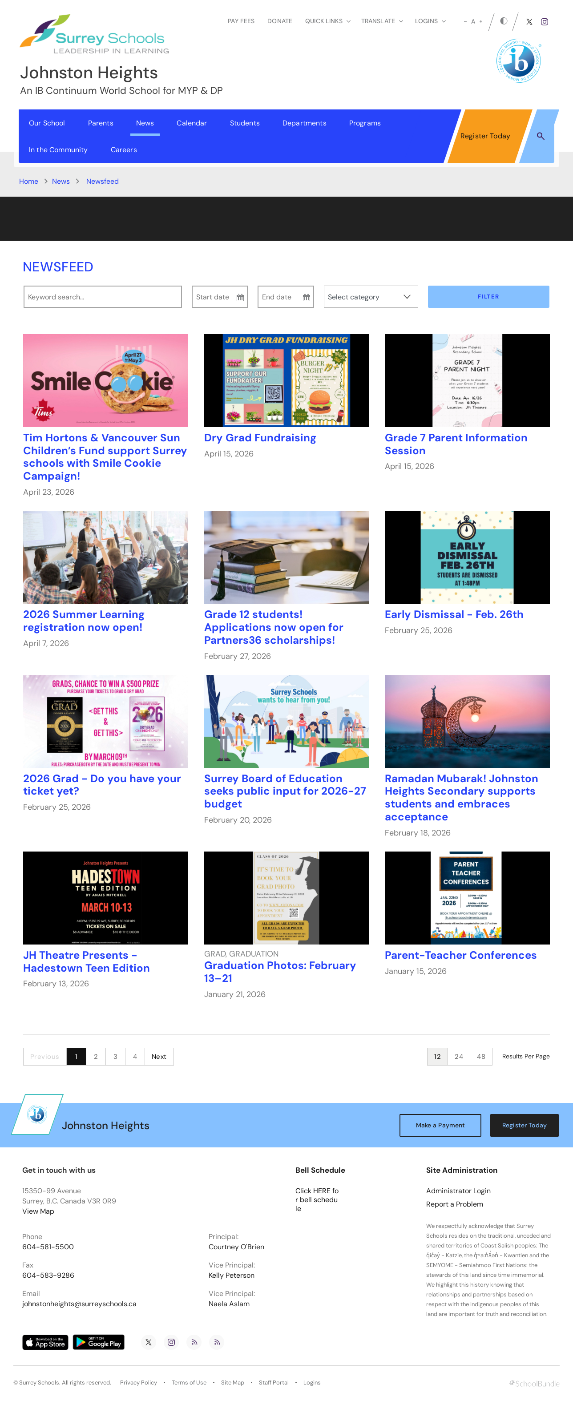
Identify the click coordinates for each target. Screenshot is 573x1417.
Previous (45, 1056)
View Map (38, 1211)
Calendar (192, 123)
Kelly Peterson (231, 1275)
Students (245, 123)
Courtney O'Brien (236, 1247)
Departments (304, 123)
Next (159, 1056)
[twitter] (529, 21)
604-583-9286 (48, 1275)
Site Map (232, 1382)
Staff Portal (274, 1382)
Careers (124, 149)
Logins (312, 1382)
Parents (100, 123)
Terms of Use (189, 1382)
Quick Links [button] (328, 21)
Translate (382, 21)
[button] (541, 136)
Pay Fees (241, 21)
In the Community (58, 149)
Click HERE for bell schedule (317, 1200)
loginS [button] (430, 21)
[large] (481, 21)
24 (459, 1056)
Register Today (485, 136)
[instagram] (544, 21)
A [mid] (473, 21)
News (145, 123)
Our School (47, 123)
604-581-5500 (48, 1247)
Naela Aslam (229, 1304)
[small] (465, 21)
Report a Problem (454, 1204)
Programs (365, 123)
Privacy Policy (138, 1382)
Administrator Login (458, 1191)
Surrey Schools (39, 1382)
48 (481, 1056)
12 (437, 1056)
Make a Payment (440, 1125)
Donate (279, 21)
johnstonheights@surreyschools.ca (79, 1304)
